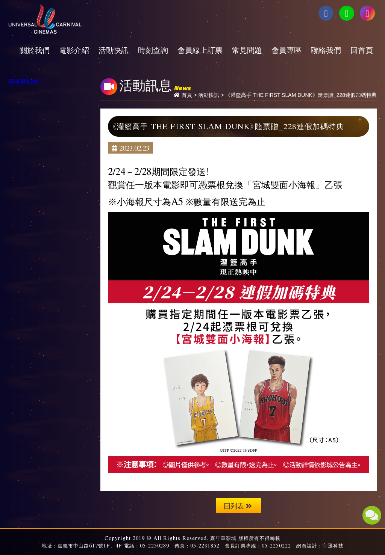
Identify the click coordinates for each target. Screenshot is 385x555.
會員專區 (286, 50)
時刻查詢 (153, 50)
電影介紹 (74, 50)
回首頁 (361, 50)
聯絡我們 (326, 50)
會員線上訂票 (200, 50)
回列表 (238, 505)
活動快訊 (114, 50)
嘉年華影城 (23, 81)
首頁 (187, 95)
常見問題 (247, 50)
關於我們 (35, 50)
